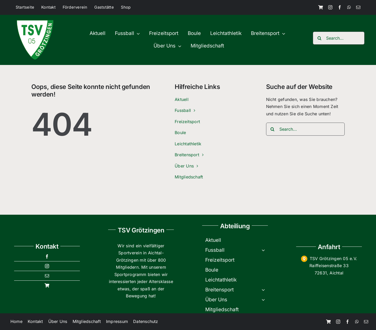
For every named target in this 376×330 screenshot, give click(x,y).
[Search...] (339, 38)
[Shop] (320, 7)
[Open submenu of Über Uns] (265, 300)
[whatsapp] (349, 7)
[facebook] (340, 7)
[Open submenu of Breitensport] (265, 290)
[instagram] (330, 7)
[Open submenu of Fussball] (265, 250)
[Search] (319, 38)
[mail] (358, 7)
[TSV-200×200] (35, 22)
